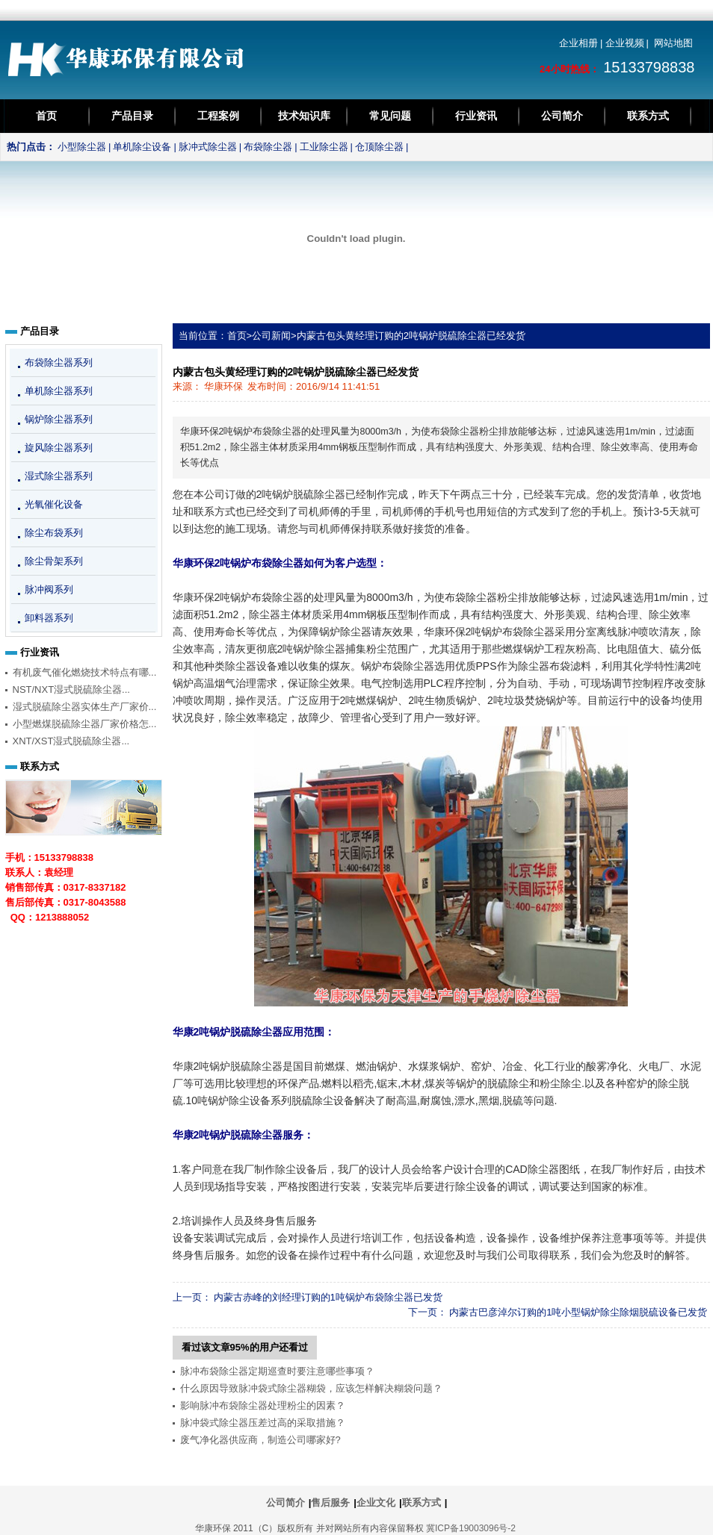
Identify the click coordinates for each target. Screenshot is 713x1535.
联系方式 (648, 116)
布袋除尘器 (268, 146)
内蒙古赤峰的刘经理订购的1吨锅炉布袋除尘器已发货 (328, 1297)
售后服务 (330, 1502)
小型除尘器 (82, 146)
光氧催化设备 (54, 504)
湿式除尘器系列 (59, 476)
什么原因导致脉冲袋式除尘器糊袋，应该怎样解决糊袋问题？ (311, 1388)
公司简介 (562, 116)
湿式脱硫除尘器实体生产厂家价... (85, 706)
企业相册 (578, 43)
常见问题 (390, 116)
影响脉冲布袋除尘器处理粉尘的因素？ (262, 1405)
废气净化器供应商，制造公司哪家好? (260, 1439)
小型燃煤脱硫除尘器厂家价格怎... (85, 723)
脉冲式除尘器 (208, 146)
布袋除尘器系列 (59, 362)
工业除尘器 (324, 146)
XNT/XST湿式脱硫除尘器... (71, 741)
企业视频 (624, 43)
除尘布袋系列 (54, 532)
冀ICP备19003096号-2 (471, 1528)
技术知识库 (304, 116)
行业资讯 (476, 116)
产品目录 (132, 116)
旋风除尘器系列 (59, 447)
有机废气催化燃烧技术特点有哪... (85, 672)
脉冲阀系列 (49, 589)
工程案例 (218, 116)
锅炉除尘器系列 (59, 419)
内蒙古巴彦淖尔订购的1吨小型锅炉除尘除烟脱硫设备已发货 (578, 1312)
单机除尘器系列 (59, 390)
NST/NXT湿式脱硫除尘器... (71, 689)
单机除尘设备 (142, 146)
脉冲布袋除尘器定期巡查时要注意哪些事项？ (277, 1371)
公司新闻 (271, 335)
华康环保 (223, 386)
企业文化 (375, 1502)
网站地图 (673, 43)
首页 (46, 116)
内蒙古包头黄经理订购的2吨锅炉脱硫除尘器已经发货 (411, 335)
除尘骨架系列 (54, 561)
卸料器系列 (49, 617)
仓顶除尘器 (379, 146)
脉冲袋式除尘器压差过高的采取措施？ (262, 1422)
